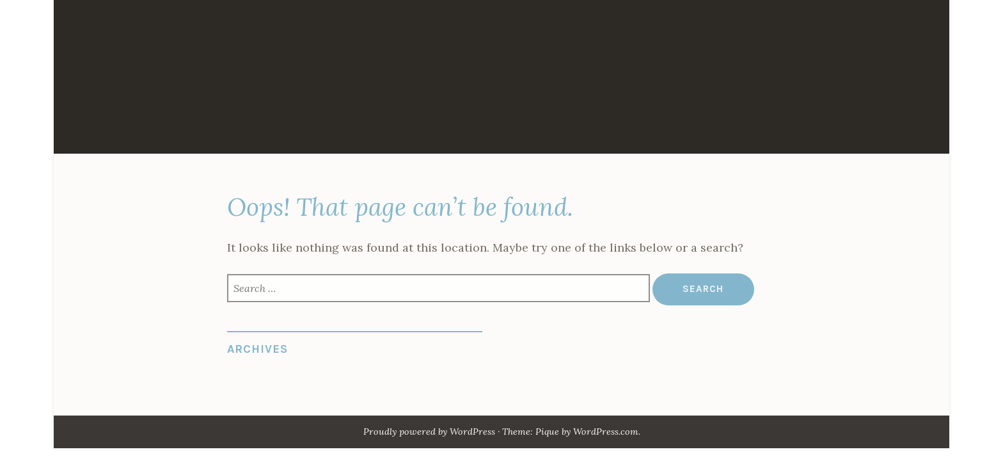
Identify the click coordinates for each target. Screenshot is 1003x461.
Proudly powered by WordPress (429, 431)
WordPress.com (605, 431)
